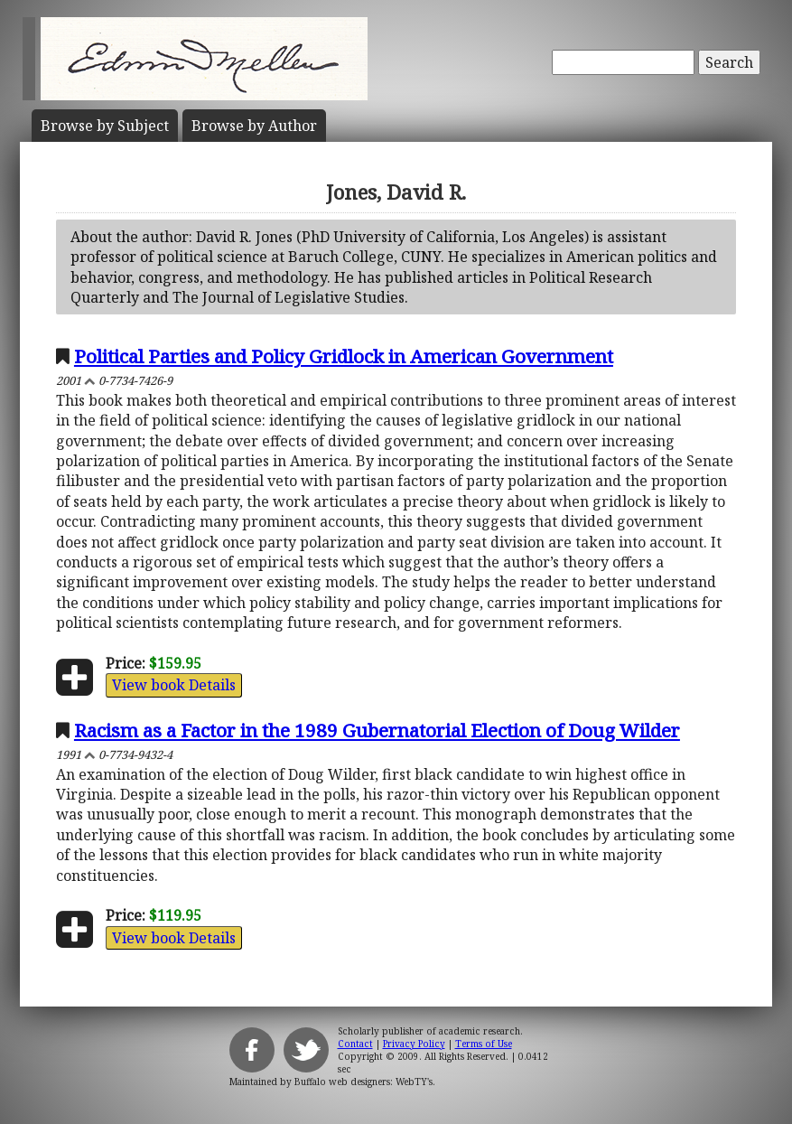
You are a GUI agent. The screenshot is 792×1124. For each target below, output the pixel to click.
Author (254, 125)
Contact (355, 1043)
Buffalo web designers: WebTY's (363, 1081)
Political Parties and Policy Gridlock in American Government (343, 356)
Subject (105, 125)
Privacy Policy (414, 1043)
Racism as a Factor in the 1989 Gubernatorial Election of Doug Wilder (377, 730)
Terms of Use (483, 1043)
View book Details (174, 685)
